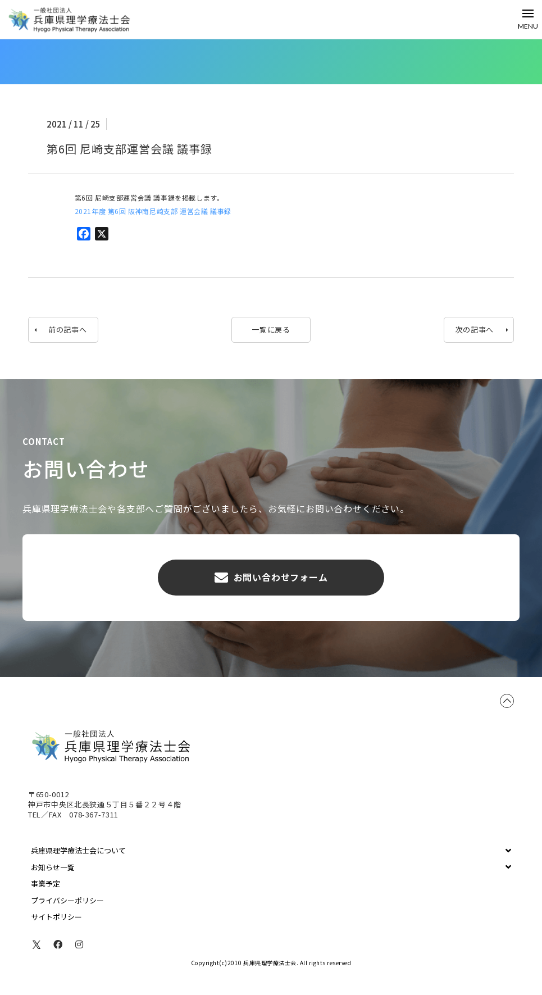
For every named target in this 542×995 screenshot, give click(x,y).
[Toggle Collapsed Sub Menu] (271, 850)
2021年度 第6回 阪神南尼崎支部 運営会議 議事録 (153, 211)
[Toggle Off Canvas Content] (528, 19)
